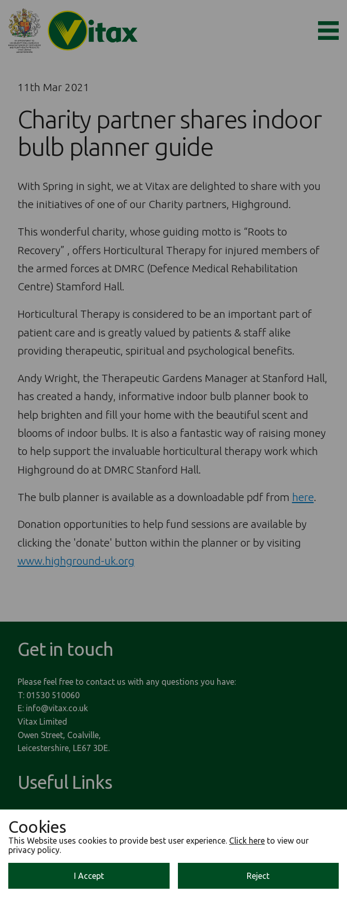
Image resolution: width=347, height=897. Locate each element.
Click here (247, 840)
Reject (258, 875)
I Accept (89, 875)
